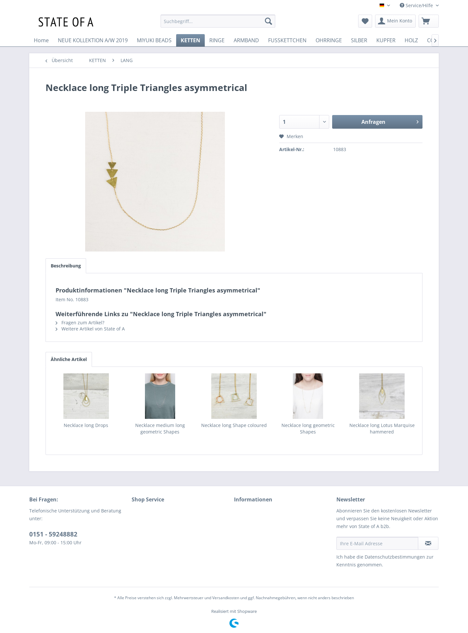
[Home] (41, 40)
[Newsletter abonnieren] (428, 543)
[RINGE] (217, 40)
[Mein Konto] (395, 21)
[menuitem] (218, 21)
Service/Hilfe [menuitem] (417, 5)
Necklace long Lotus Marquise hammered (382, 428)
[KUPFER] (386, 40)
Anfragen (390, 121)
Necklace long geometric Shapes (308, 428)
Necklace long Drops (86, 425)
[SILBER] (359, 40)
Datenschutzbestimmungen (395, 557)
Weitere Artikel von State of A (90, 329)
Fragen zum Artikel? (80, 322)
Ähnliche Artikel (69, 359)
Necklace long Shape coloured (234, 425)
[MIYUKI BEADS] (154, 40)
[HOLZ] (411, 40)
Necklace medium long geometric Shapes (160, 428)
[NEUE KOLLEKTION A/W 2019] (92, 40)
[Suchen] (268, 21)
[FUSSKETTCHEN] (287, 40)
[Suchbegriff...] (218, 21)
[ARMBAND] (246, 40)
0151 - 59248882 (53, 534)
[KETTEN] (190, 40)
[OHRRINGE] (328, 40)
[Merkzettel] (365, 21)
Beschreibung (66, 266)
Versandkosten (225, 598)
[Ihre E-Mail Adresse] (377, 543)
